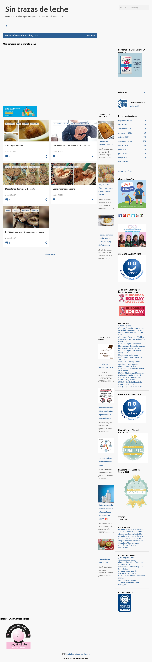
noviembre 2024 (125, 133)
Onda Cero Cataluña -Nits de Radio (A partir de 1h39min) (130, 376)
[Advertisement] (106, 75)
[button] (45, 156)
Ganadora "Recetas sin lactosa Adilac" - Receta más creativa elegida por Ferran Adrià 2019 (130, 531)
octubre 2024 (123, 137)
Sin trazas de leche (36, 9)
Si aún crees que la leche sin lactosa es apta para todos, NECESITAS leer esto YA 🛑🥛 (105, 512)
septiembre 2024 (125, 141)
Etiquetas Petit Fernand (128, 580)
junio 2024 (122, 154)
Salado (62, 26)
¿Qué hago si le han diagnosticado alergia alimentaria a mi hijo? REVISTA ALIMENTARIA (130, 561)
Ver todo (91, 35)
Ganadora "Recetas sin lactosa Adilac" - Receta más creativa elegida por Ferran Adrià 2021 (130, 538)
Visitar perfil (134, 106)
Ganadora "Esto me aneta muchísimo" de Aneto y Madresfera (128, 545)
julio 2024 (122, 149)
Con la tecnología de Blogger (76, 654)
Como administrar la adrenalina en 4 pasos (105, 461)
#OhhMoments (124, 326)
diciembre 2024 (124, 129)
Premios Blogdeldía (126, 380)
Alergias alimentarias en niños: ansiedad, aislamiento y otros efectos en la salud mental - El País (131, 331)
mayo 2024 (122, 158)
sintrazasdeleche (137, 102)
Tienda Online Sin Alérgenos (17, 26)
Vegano (74, 26)
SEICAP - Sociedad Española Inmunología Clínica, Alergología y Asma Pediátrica (130, 384)
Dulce (51, 26)
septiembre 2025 (125, 120)
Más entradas (50, 254)
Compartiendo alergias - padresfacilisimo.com (128, 572)
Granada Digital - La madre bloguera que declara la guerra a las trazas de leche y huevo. (131, 346)
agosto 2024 (123, 145)
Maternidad (39, 26)
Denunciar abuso (125, 171)
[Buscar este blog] (136, 7)
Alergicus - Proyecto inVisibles (131, 337)
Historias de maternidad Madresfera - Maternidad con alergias (130, 357)
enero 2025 (123, 125)
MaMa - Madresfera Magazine (131, 373)
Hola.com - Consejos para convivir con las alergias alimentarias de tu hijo (129, 364)
